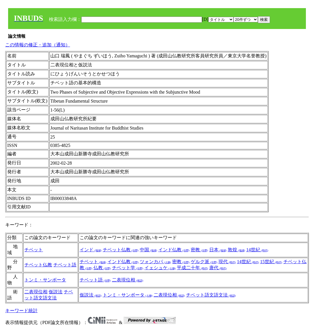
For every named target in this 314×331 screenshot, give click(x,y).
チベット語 (64, 264)
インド (91, 249)
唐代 (218, 267)
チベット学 (127, 267)
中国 (148, 249)
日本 (218, 249)
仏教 (102, 267)
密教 (199, 249)
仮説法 (56, 291)
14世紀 (257, 249)
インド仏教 (174, 249)
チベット (33, 249)
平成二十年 (192, 267)
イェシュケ (160, 267)
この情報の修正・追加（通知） (37, 44)
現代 (227, 261)
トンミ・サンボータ (45, 279)
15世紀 (271, 261)
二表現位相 (127, 279)
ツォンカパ (155, 261)
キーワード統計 (21, 310)
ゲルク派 (204, 261)
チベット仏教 (121, 249)
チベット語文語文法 (211, 294)
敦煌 (236, 249)
